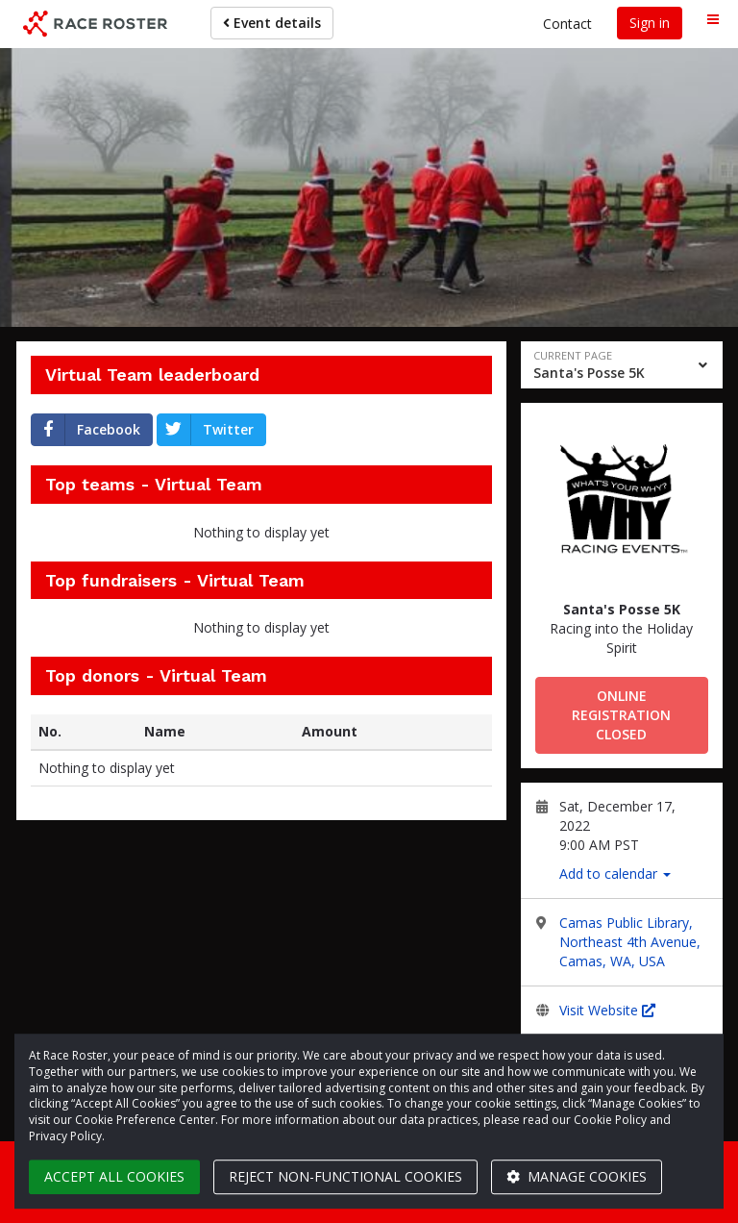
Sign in (649, 22)
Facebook (86, 429)
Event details (272, 22)
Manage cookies (576, 1176)
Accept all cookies (114, 1176)
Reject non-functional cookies (345, 1176)
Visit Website (607, 1010)
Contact (567, 23)
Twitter (206, 429)
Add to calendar (615, 873)
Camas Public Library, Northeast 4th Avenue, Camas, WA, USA (630, 941)
